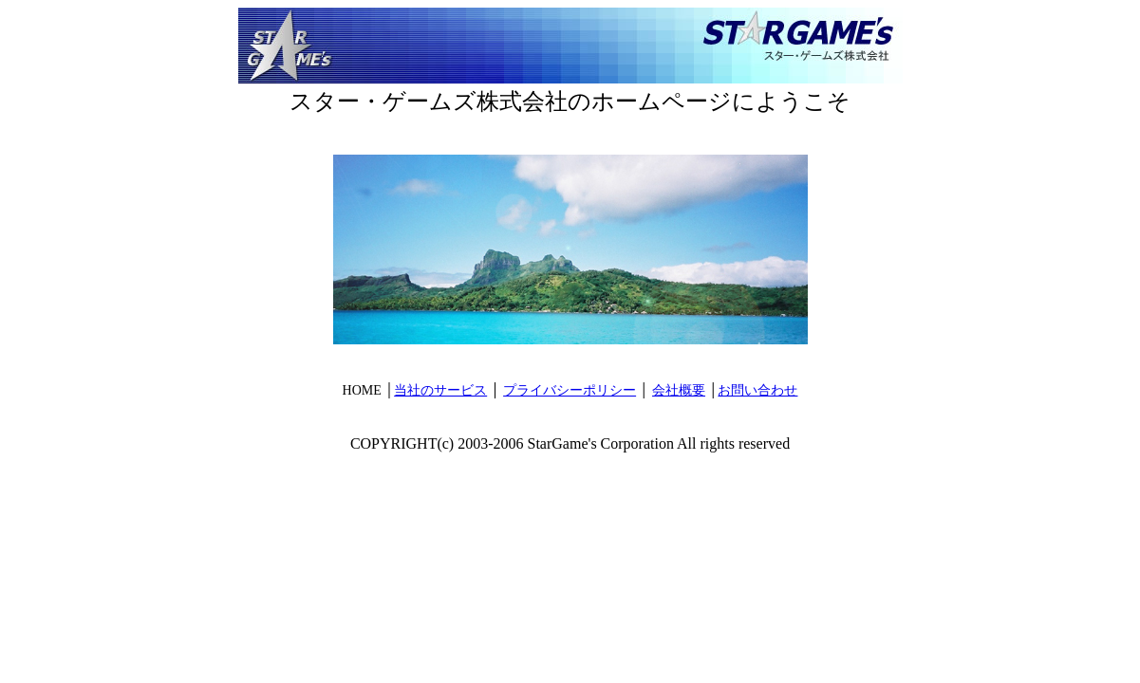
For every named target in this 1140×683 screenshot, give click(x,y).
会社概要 (678, 390)
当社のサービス (440, 390)
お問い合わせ (757, 390)
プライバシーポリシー (569, 390)
